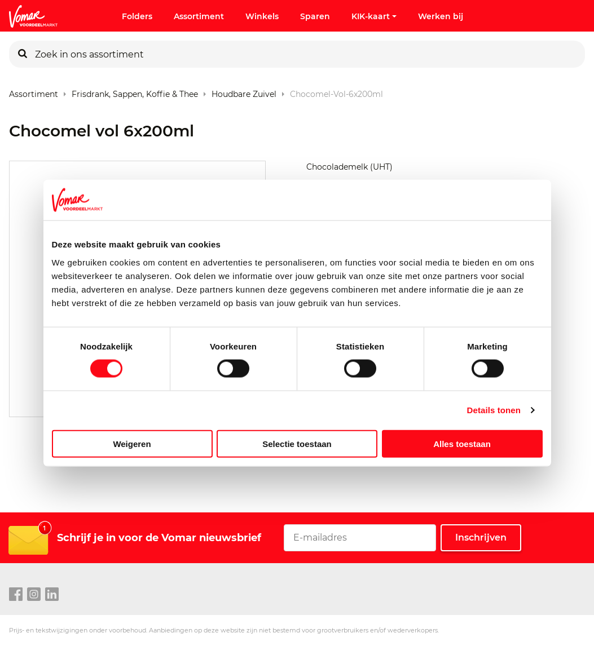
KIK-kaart (374, 16)
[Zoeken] (22, 54)
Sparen (315, 16)
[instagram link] (34, 594)
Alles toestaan (462, 443)
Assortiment (199, 16)
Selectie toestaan (297, 443)
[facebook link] (16, 594)
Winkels (262, 16)
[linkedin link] (52, 594)
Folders (137, 16)
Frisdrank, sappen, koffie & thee (135, 91)
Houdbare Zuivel (244, 91)
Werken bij (440, 16)
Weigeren (132, 443)
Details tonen (494, 410)
